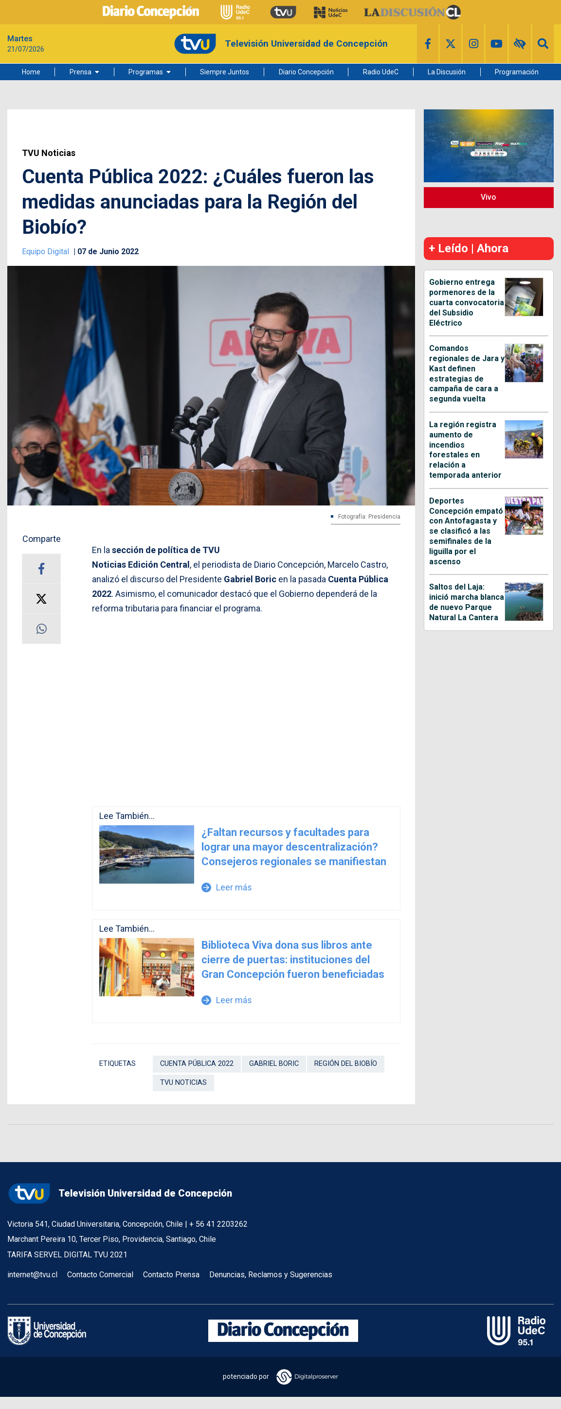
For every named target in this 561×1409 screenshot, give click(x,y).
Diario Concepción (306, 72)
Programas (145, 72)
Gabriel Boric (274, 1064)
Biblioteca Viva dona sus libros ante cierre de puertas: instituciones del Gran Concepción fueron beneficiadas (292, 959)
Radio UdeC (380, 72)
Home (31, 72)
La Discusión (447, 72)
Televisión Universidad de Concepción (119, 1193)
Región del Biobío (345, 1064)
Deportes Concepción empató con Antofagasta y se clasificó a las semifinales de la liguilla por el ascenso (466, 531)
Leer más (226, 887)
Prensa (80, 72)
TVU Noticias (48, 153)
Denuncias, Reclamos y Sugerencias (270, 1274)
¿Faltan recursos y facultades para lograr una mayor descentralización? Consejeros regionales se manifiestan (293, 847)
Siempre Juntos (224, 72)
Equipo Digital (46, 251)
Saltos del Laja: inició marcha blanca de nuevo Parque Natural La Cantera (466, 602)
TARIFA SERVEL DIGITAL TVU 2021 (67, 1254)
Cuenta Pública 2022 (197, 1064)
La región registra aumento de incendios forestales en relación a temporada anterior (465, 450)
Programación (517, 72)
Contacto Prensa (171, 1274)
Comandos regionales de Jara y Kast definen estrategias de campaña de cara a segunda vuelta (467, 373)
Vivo (488, 197)
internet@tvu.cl (32, 1274)
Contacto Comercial (100, 1274)
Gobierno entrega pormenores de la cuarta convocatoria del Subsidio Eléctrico (466, 302)
